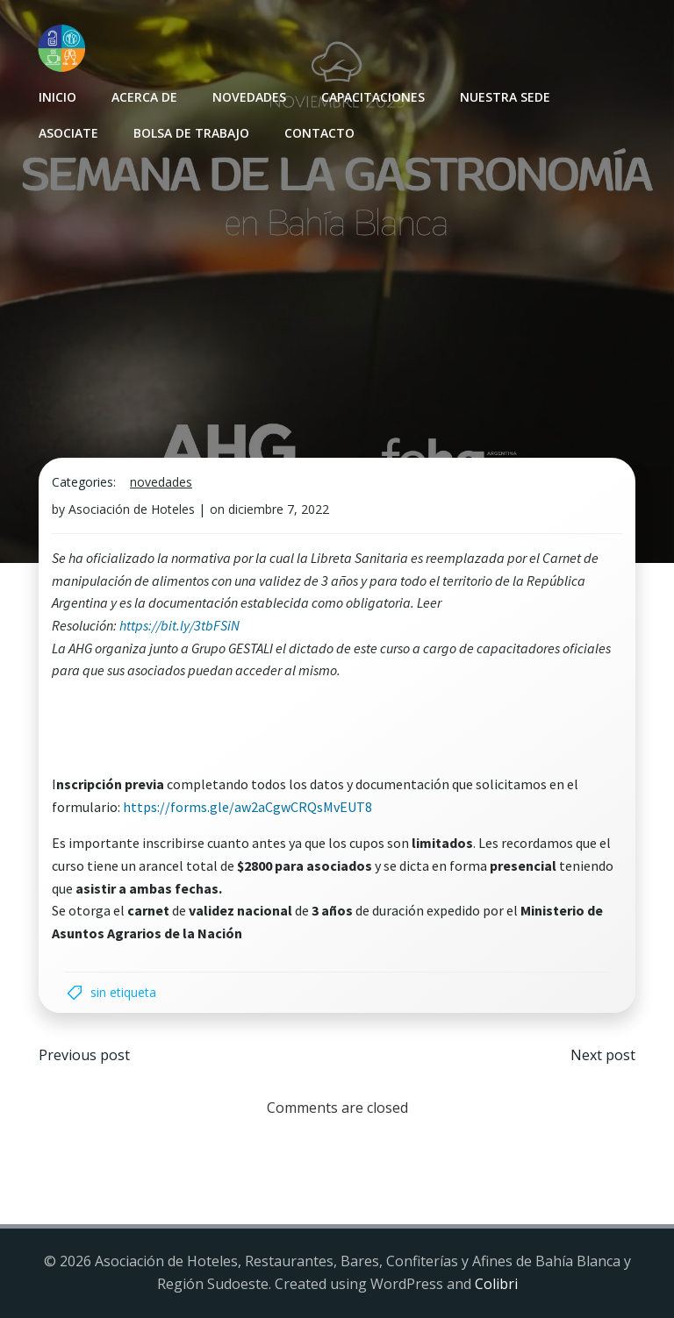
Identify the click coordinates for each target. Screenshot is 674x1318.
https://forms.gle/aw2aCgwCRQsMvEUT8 (247, 807)
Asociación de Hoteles (131, 509)
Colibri (496, 1283)
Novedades (249, 97)
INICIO (57, 97)
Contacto (319, 133)
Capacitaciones (373, 97)
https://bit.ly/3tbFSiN (179, 625)
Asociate (68, 133)
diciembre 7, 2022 (278, 509)
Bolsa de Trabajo (191, 133)
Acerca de (144, 97)
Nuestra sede (505, 97)
